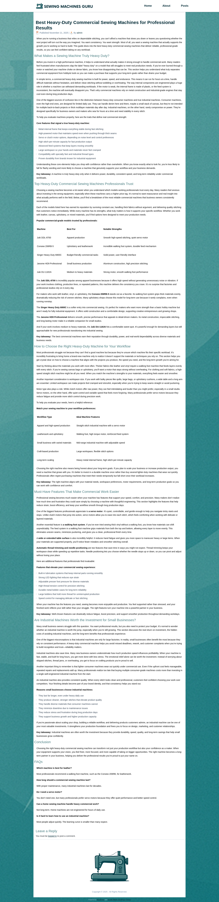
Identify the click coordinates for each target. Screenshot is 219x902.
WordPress (100, 899)
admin (79, 33)
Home (148, 5)
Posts (184, 5)
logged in (52, 836)
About (166, 5)
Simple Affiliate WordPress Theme (119, 899)
